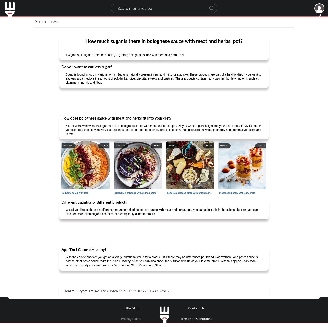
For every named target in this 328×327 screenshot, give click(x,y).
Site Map (131, 308)
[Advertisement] (164, 101)
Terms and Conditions (196, 319)
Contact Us (196, 308)
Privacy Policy (131, 319)
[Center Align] (213, 6)
